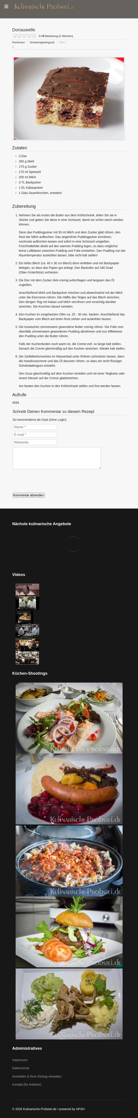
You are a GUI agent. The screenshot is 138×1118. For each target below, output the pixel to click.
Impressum (20, 1060)
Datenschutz (20, 1068)
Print (62, 42)
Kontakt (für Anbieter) (26, 1084)
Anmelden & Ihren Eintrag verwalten (37, 1076)
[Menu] (6, 6)
